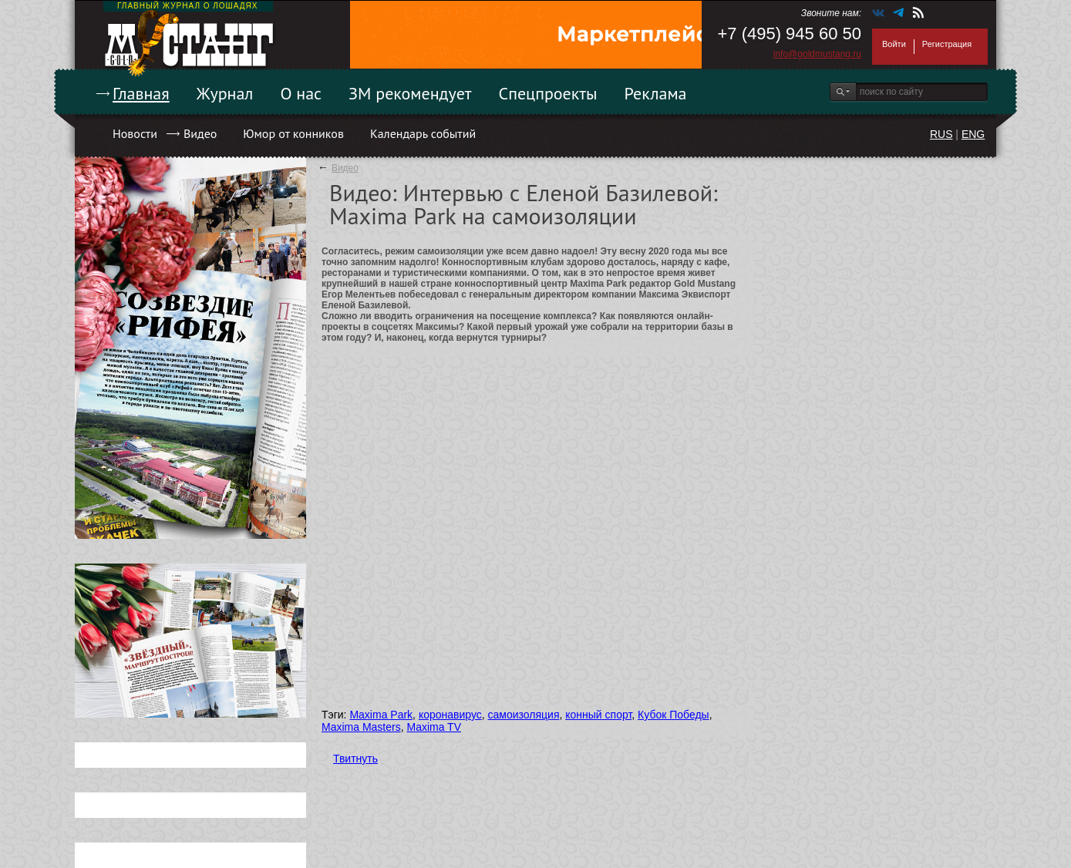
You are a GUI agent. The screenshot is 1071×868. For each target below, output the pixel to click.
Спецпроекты (548, 93)
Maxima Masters (361, 727)
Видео (200, 133)
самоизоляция (524, 714)
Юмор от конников (293, 133)
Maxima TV (433, 727)
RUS (941, 134)
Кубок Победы (673, 714)
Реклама (656, 93)
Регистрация (947, 44)
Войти (894, 44)
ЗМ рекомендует (410, 93)
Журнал (225, 93)
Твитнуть (355, 758)
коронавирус (450, 714)
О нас (301, 93)
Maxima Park (381, 714)
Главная (141, 93)
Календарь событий (423, 133)
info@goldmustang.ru (817, 54)
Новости (135, 133)
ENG (973, 134)
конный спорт (598, 714)
